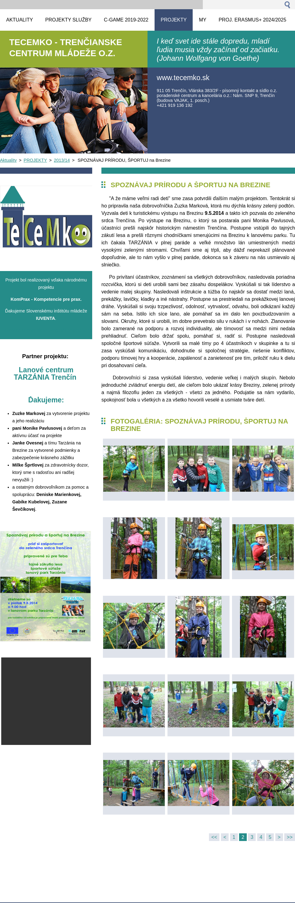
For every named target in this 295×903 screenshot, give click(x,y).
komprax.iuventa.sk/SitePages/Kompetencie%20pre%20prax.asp (67, 330)
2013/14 (62, 160)
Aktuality (8, 160)
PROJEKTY (35, 160)
